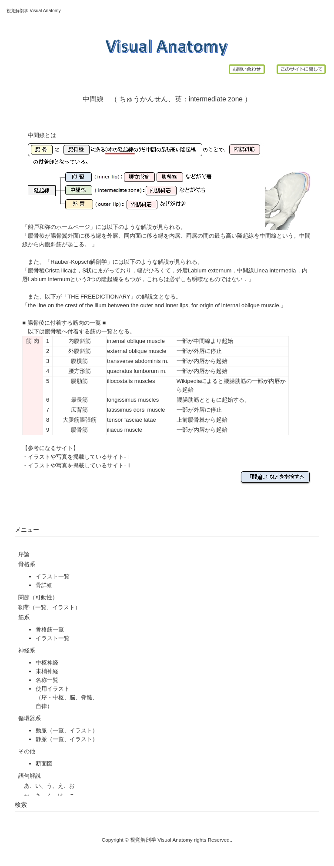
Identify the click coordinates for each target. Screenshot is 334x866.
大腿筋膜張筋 (80, 419)
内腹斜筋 (79, 341)
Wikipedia (189, 381)
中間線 (202, 341)
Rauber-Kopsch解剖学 (78, 261)
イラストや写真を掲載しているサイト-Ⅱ (79, 465)
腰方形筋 (79, 371)
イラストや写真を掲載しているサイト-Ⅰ (79, 456)
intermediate (207, 99)
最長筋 (79, 399)
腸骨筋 (79, 429)
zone (235, 99)
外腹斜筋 (79, 351)
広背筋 (79, 409)
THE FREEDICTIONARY (98, 296)
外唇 (199, 351)
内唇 (199, 361)
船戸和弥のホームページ (59, 227)
